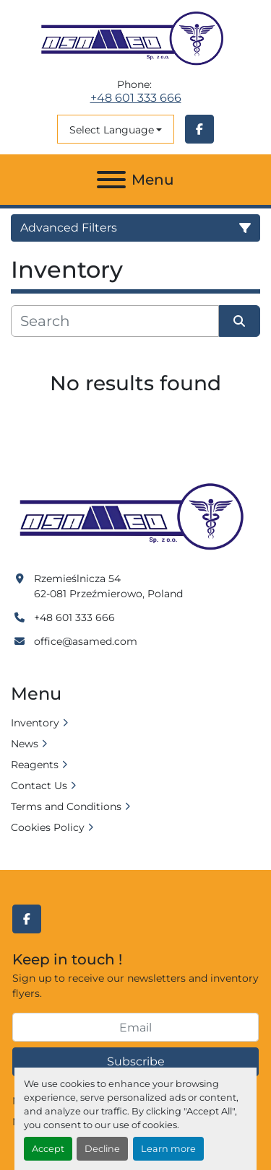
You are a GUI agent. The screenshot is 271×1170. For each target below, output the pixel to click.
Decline (102, 1148)
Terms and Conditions (66, 806)
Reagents (35, 764)
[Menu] (111, 179)
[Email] (135, 1027)
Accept (48, 1148)
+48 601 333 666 (135, 98)
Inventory (35, 722)
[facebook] (199, 129)
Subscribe (136, 1061)
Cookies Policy (48, 827)
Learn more (168, 1148)
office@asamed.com (85, 641)
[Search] (115, 321)
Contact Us (39, 785)
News (24, 743)
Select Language (111, 129)
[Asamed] (135, 517)
